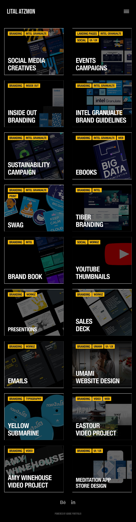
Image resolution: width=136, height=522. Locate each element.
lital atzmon (21, 11)
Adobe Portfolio (73, 513)
